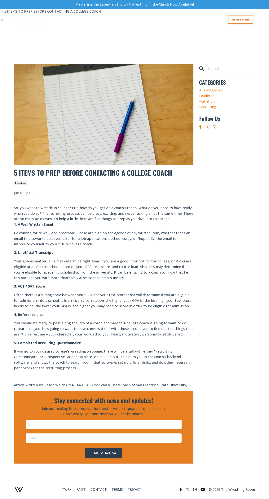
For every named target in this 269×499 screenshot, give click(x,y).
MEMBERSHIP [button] (241, 19)
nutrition (207, 101)
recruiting (20, 183)
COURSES (190, 19)
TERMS (117, 489)
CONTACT (98, 489)
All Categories (210, 90)
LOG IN (219, 19)
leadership (208, 95)
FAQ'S (81, 489)
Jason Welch (55, 385)
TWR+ (205, 19)
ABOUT (159, 19)
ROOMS (174, 19)
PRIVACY (134, 489)
